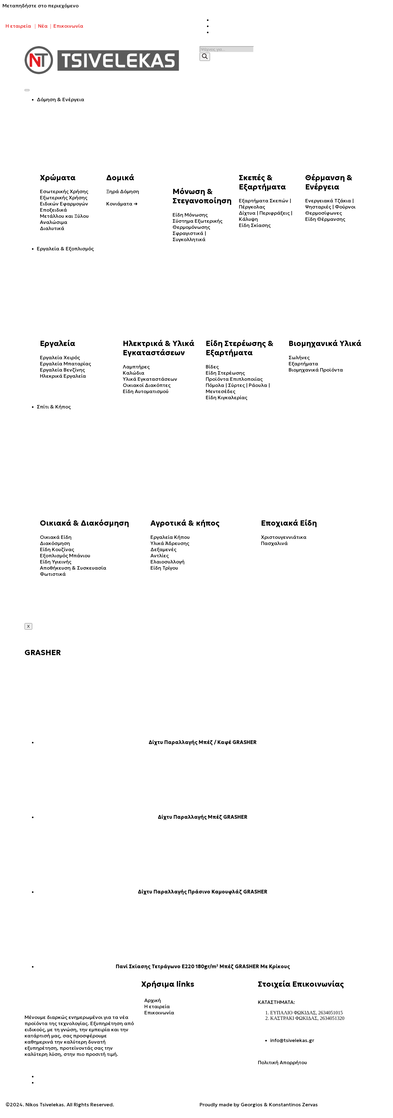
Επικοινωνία (68, 26)
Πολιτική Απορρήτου (282, 1062)
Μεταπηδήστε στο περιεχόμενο (40, 5)
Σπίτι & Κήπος (54, 407)
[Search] (205, 57)
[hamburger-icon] (27, 90)
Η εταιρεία (18, 26)
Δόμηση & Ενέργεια (60, 99)
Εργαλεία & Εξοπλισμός (65, 248)
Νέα (43, 26)
